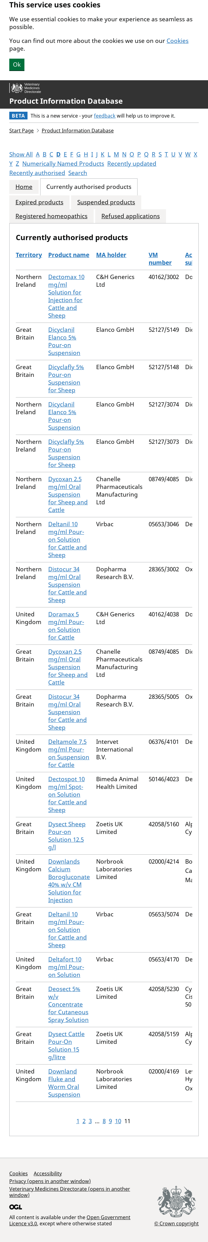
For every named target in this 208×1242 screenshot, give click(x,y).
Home (23, 187)
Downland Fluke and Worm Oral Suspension (64, 1082)
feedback (105, 115)
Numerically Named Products (63, 164)
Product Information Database (66, 101)
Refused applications (130, 216)
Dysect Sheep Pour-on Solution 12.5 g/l (67, 835)
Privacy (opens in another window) (50, 1181)
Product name (68, 255)
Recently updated (131, 164)
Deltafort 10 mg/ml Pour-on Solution (66, 967)
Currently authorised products (88, 187)
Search (77, 173)
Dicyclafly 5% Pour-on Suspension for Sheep (66, 378)
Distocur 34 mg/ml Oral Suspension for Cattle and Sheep (67, 584)
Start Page (21, 130)
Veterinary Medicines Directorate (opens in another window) (69, 1192)
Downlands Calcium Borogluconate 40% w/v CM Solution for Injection (69, 880)
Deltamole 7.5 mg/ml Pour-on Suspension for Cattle (68, 753)
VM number (160, 259)
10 (118, 1121)
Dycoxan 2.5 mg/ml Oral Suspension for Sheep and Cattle (68, 494)
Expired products (39, 202)
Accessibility (48, 1173)
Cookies (178, 41)
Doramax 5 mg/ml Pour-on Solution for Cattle (66, 625)
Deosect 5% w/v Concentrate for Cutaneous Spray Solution (68, 1004)
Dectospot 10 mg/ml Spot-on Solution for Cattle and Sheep (67, 794)
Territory (29, 255)
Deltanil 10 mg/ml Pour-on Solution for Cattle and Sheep (67, 539)
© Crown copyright (176, 1223)
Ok (17, 64)
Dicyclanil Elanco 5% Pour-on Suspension (64, 341)
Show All (21, 154)
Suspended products (106, 202)
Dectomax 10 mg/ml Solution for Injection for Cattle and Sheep (66, 296)
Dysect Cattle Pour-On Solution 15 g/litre (66, 1045)
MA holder (111, 255)
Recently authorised (37, 173)
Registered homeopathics (51, 216)
